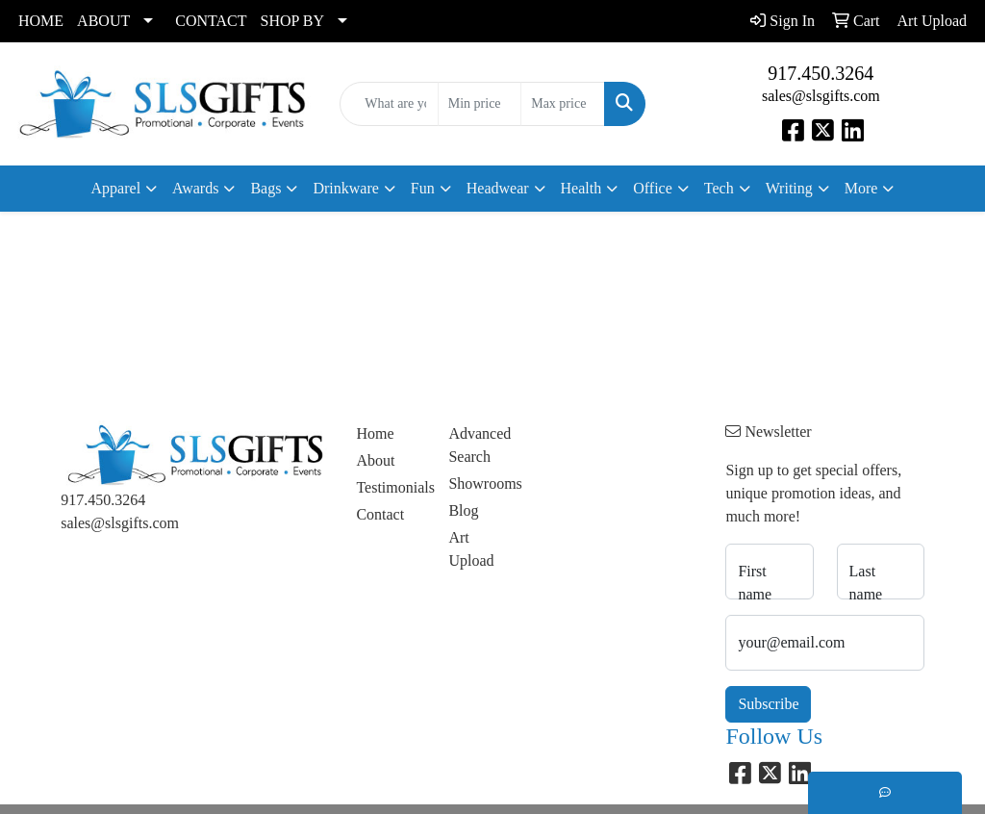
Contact (380, 514)
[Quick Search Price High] (562, 104)
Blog (463, 510)
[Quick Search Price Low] (479, 104)
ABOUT (103, 21)
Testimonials (390, 487)
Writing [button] (789, 188)
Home (374, 433)
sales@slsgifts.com (821, 96)
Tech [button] (719, 188)
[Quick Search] (389, 104)
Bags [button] (265, 188)
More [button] (861, 188)
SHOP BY (293, 21)
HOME (40, 21)
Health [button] (581, 188)
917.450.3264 (820, 73)
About (375, 460)
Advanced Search (479, 445)
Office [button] (652, 188)
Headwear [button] (498, 188)
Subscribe (768, 704)
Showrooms (483, 483)
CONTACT (210, 21)
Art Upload (470, 549)
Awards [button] (195, 188)
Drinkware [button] (345, 188)
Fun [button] (423, 188)
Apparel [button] (116, 188)
